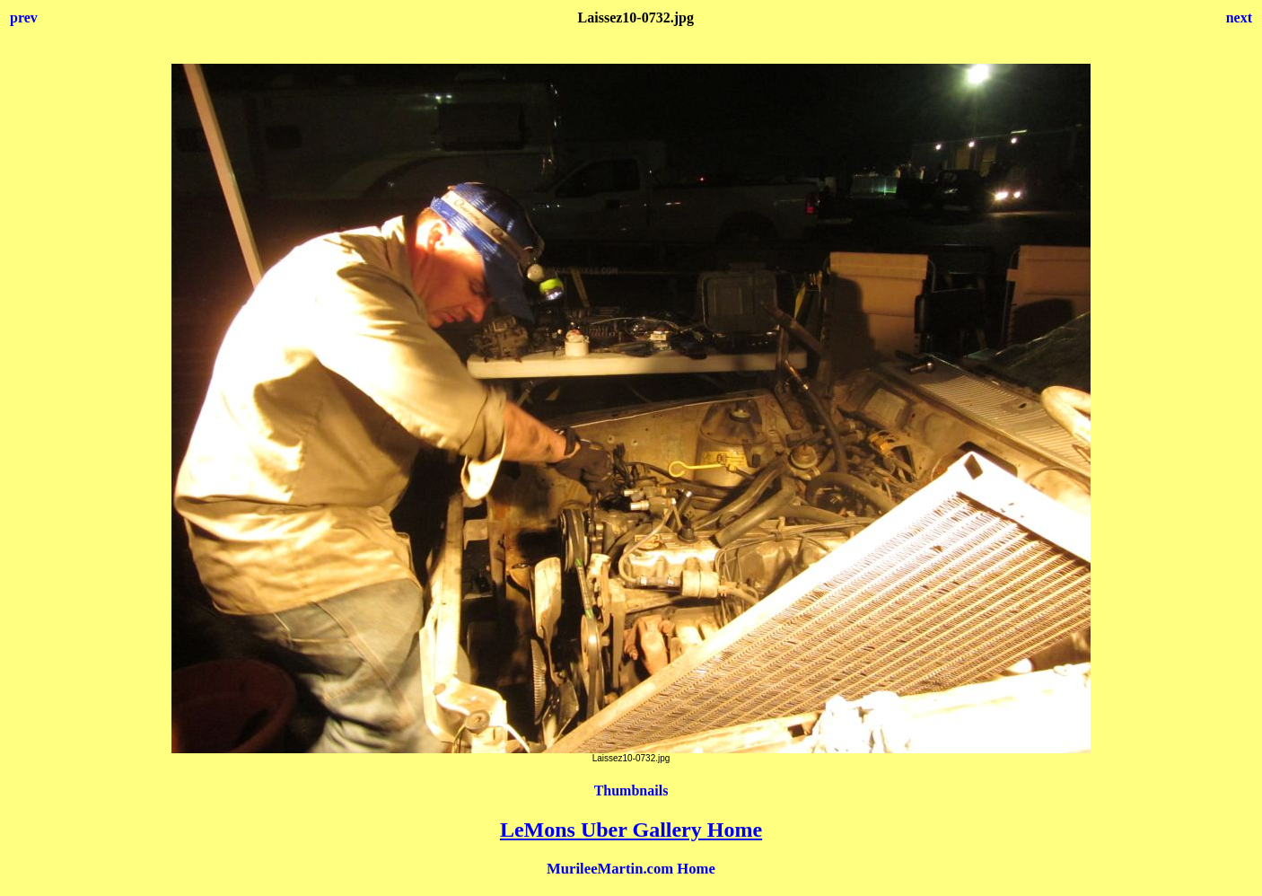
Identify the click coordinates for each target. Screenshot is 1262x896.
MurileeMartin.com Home (631, 868)
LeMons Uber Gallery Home (631, 829)
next (1239, 17)
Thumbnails (631, 790)
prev (24, 17)
